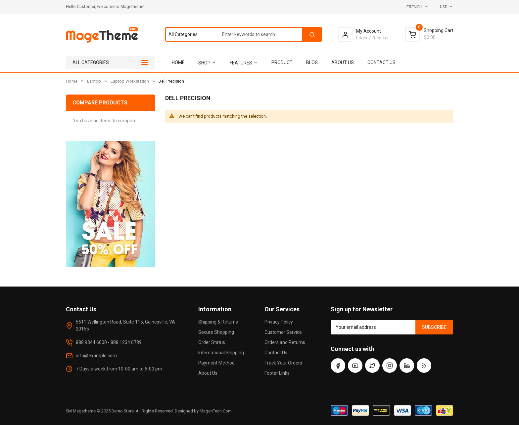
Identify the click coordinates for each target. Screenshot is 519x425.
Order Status (211, 342)
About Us (207, 373)
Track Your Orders (283, 363)
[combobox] (243, 34)
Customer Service (283, 332)
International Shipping (221, 352)
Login (361, 37)
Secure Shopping (216, 332)
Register (381, 37)
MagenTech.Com (216, 410)
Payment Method (216, 363)
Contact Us (275, 352)
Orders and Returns (284, 342)
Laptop (94, 81)
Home (71, 81)
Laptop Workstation (130, 81)
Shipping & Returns (218, 322)
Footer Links (277, 373)
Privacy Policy (278, 322)
